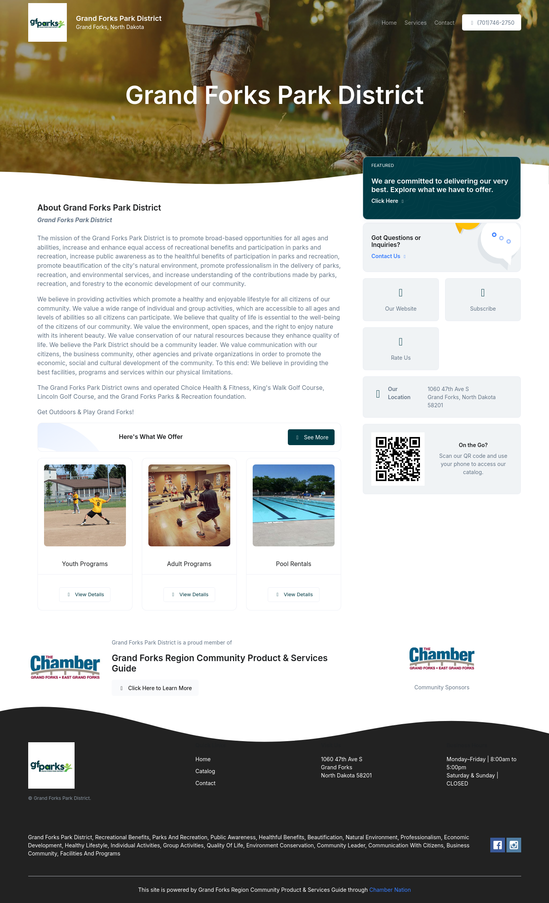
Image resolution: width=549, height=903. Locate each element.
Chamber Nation (390, 889)
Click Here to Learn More (155, 688)
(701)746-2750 (491, 22)
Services (416, 22)
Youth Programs (85, 564)
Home (389, 22)
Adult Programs (189, 564)
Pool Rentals (293, 564)
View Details (85, 594)
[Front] (49, 22)
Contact (444, 22)
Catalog (205, 771)
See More (311, 437)
